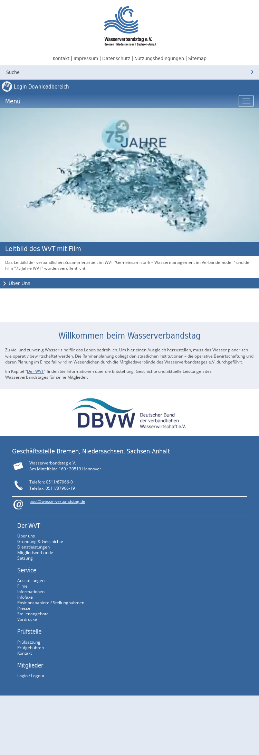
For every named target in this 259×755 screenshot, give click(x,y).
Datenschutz (116, 58)
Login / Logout (30, 676)
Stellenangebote (33, 614)
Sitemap (197, 58)
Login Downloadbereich (41, 87)
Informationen (31, 592)
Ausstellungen (31, 580)
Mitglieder (30, 665)
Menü (12, 101)
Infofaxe (25, 597)
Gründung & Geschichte (40, 541)
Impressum (86, 58)
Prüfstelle (29, 631)
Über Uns (19, 283)
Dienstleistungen (33, 547)
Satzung (25, 558)
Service (26, 570)
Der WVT (35, 371)
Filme (22, 586)
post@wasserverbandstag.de (57, 501)
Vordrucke (27, 619)
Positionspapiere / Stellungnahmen (50, 603)
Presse (23, 608)
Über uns (26, 536)
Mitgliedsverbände (35, 552)
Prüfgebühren (30, 648)
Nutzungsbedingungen (159, 58)
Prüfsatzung (28, 642)
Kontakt (61, 58)
